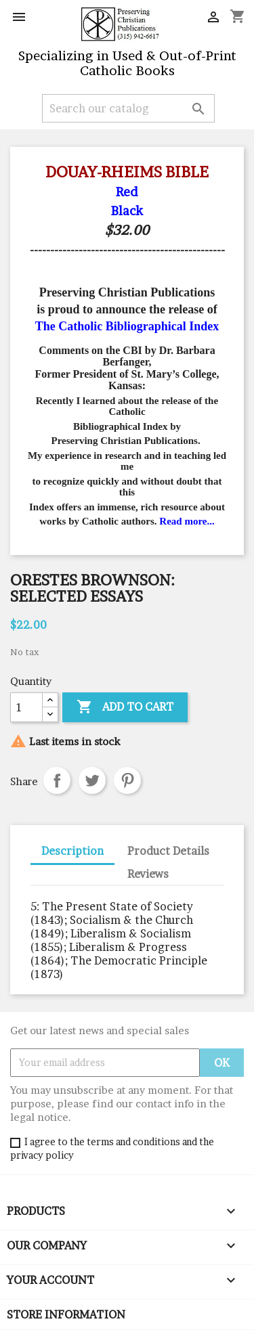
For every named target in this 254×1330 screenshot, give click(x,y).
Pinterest (127, 780)
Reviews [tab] (148, 874)
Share (56, 780)
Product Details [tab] (168, 851)
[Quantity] (26, 707)
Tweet (92, 780)
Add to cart (125, 707)
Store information (66, 1314)
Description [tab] (72, 851)
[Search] (128, 108)
